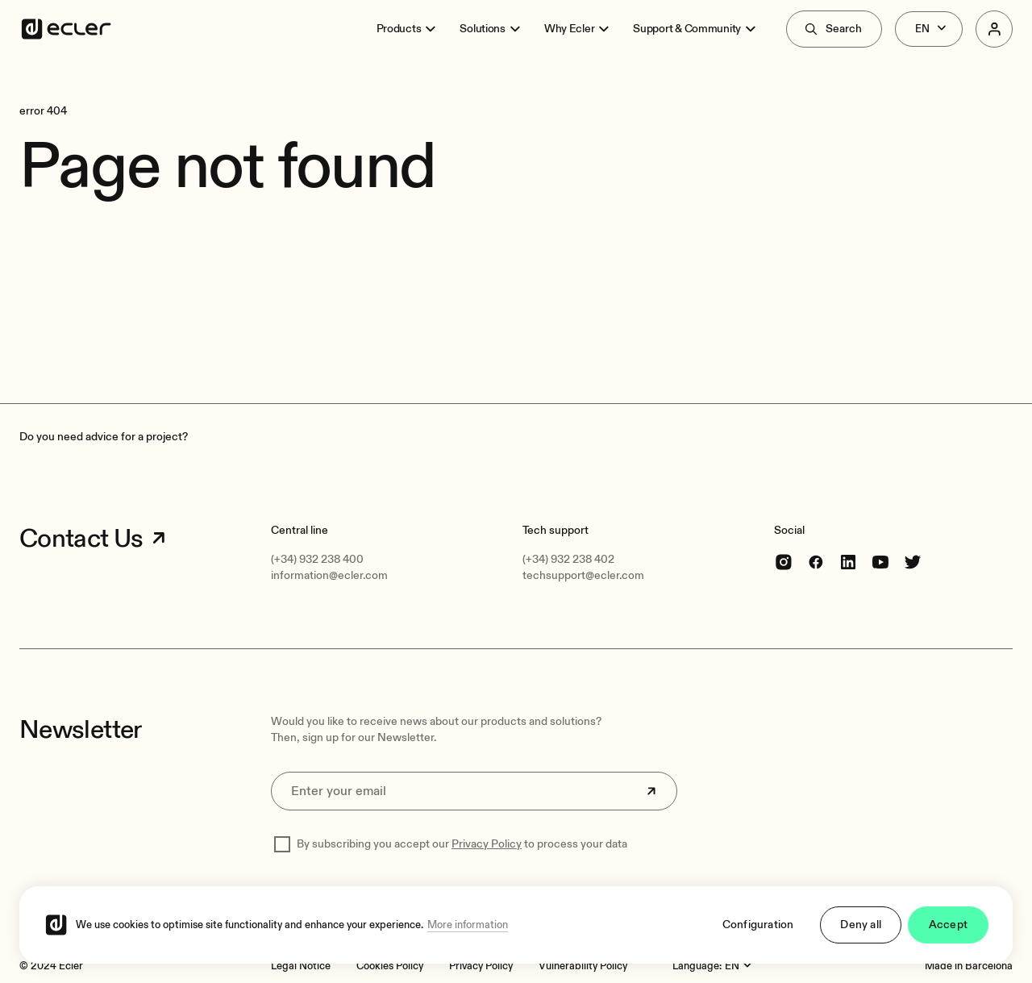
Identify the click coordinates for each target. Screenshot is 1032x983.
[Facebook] (816, 562)
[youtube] (880, 562)
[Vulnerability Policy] (583, 966)
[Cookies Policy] (389, 966)
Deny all (860, 924)
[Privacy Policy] (481, 966)
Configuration (758, 924)
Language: (697, 966)
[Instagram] (783, 562)
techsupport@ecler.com (583, 575)
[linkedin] (848, 562)
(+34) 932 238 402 (568, 559)
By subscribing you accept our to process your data (462, 844)
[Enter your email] (474, 791)
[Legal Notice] (301, 966)
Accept (948, 924)
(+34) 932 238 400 (317, 559)
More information (467, 924)
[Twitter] (912, 562)
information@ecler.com (329, 575)
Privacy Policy (487, 844)
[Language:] (740, 966)
